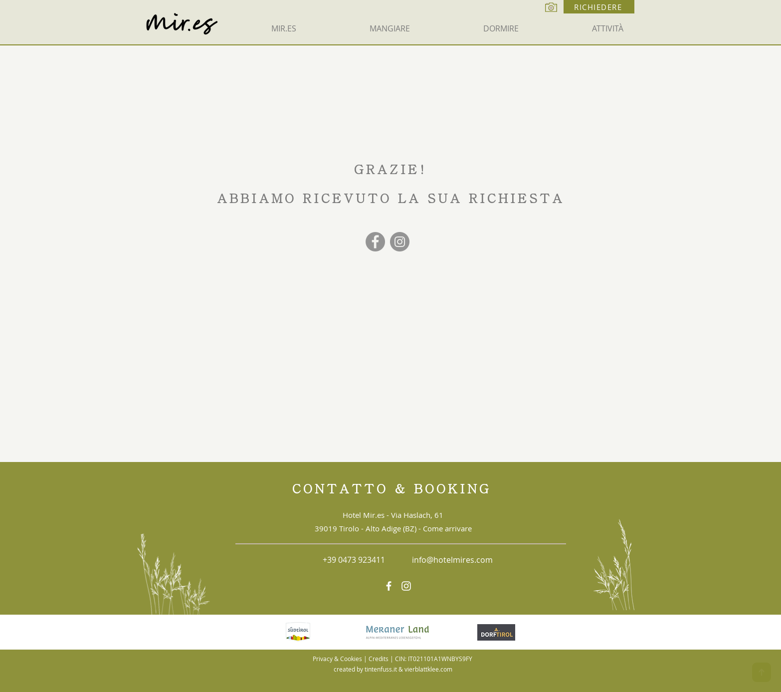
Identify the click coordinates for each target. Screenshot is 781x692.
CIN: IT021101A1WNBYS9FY (433, 659)
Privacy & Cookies (337, 659)
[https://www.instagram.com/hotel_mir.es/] (406, 586)
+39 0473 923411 (354, 559)
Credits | (382, 659)
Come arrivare (447, 528)
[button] (389, 28)
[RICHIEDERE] (599, 6)
